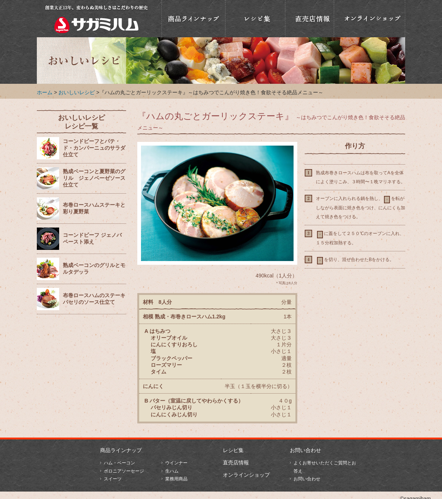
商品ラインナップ (193, 18)
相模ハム (96, 18)
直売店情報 (309, 18)
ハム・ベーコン (119, 462)
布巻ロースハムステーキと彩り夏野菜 (94, 208)
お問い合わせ (305, 450)
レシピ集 (233, 450)
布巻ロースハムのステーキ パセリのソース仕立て (94, 299)
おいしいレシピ (255, 18)
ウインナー (176, 462)
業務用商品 (176, 478)
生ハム (172, 471)
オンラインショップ (369, 18)
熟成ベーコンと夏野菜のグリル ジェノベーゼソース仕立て (94, 178)
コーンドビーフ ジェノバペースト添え (92, 238)
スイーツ (113, 478)
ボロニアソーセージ (124, 471)
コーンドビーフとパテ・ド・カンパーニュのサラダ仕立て (94, 148)
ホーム (44, 92)
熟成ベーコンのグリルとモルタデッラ (94, 269)
